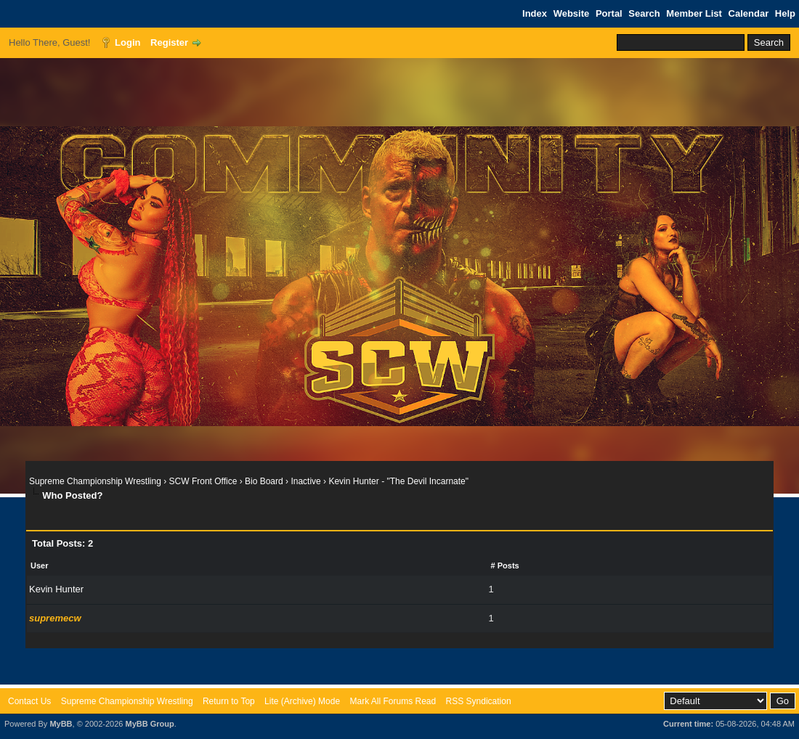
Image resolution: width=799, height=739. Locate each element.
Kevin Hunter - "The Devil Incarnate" (398, 481)
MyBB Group (149, 723)
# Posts (505, 565)
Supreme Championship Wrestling (95, 481)
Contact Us (29, 701)
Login (127, 42)
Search (644, 13)
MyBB (60, 723)
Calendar (749, 13)
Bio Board (264, 481)
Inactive (305, 481)
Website (571, 13)
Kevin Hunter (56, 589)
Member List (694, 13)
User (39, 565)
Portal (609, 13)
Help (785, 13)
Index (534, 13)
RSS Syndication (478, 701)
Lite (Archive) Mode (302, 701)
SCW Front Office (203, 481)
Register (169, 42)
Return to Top (229, 701)
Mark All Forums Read (392, 701)
